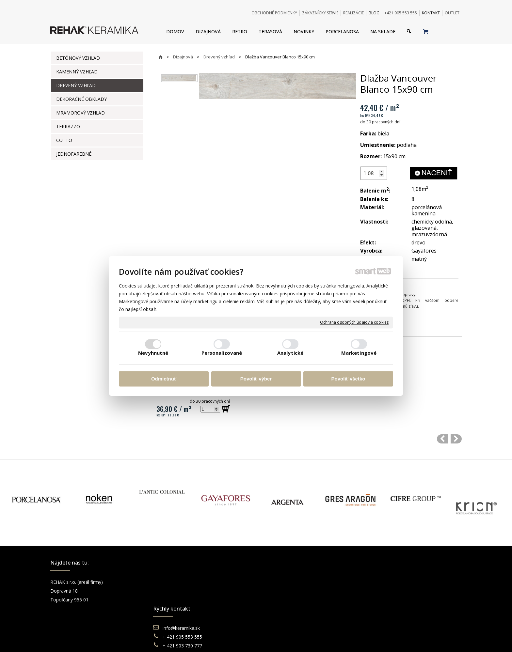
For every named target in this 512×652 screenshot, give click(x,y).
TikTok (378, 617)
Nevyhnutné (153, 353)
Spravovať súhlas (356, 639)
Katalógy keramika (287, 608)
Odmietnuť (163, 378)
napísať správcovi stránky (238, 639)
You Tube (381, 600)
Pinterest (380, 608)
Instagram (382, 591)
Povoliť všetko (348, 378)
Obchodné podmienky (290, 582)
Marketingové (358, 353)
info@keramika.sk (182, 582)
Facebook (381, 582)
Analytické (290, 353)
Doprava (276, 591)
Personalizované (221, 353)
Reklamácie (280, 600)
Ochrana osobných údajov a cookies (354, 322)
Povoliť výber (256, 378)
